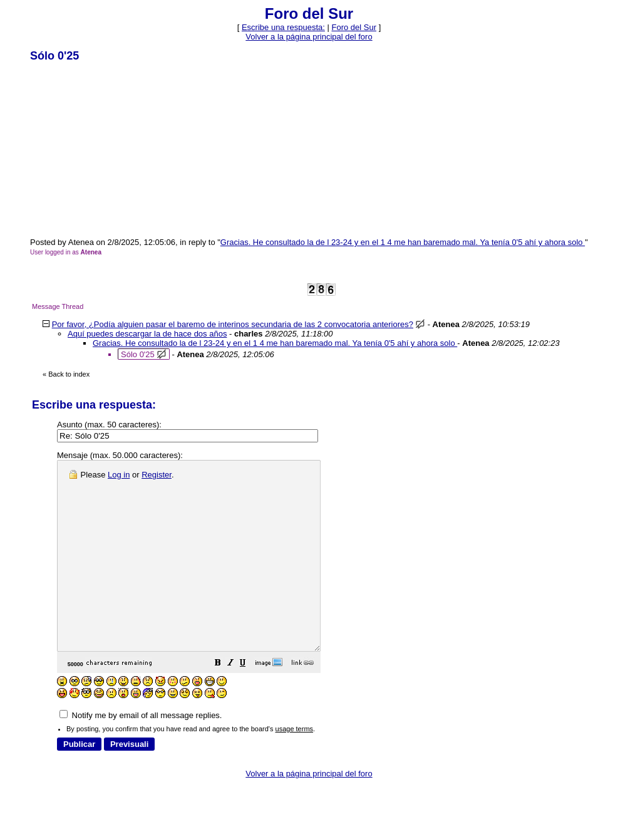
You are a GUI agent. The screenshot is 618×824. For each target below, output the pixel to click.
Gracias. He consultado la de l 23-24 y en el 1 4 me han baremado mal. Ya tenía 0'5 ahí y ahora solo (402, 242)
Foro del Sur (354, 27)
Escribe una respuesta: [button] (283, 27)
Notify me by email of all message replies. (140, 753)
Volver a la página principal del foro (308, 36)
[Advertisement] (124, 149)
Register (157, 474)
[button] (249, 702)
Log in (119, 474)
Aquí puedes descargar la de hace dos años (147, 333)
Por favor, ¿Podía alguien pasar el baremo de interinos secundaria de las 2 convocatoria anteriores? (232, 324)
